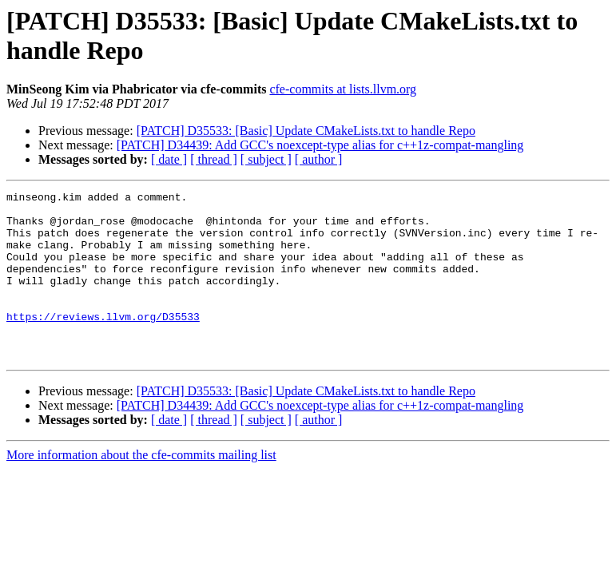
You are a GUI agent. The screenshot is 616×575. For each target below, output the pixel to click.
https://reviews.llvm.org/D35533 (103, 342)
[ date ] (169, 159)
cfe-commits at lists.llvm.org (342, 89)
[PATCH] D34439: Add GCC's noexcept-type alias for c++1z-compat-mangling (320, 145)
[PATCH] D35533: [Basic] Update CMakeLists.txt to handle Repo (306, 130)
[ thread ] (213, 159)
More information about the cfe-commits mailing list (141, 488)
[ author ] (319, 159)
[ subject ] (266, 159)
